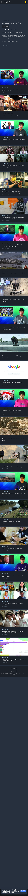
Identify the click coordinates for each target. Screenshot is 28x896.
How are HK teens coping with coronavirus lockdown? (12, 603)
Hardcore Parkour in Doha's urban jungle (12, 467)
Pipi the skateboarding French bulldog (11, 356)
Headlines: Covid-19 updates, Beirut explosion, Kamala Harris (13, 494)
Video (7, 2)
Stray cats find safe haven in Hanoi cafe (12, 548)
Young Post (5, 20)
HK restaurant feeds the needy (10, 115)
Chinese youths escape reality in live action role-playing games (13, 166)
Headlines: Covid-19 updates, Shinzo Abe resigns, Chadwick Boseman (12, 245)
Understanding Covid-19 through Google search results (12, 383)
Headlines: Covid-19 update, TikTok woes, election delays (12, 575)
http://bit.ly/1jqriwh (13, 41)
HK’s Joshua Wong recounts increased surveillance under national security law (12, 192)
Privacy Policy (11, 892)
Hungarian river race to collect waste (11, 521)
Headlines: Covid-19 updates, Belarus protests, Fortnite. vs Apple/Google (11, 411)
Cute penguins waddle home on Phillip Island (13, 273)
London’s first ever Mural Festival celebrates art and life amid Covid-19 (13, 218)
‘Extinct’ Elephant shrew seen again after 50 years (13, 439)
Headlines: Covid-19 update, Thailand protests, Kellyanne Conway (13, 328)
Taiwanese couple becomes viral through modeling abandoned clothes (12, 631)
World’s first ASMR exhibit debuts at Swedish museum (13, 300)
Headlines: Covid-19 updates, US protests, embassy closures (12, 89)
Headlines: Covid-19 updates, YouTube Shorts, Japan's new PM (13, 140)
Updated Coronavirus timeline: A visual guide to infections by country (14, 660)
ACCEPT (23, 890)
